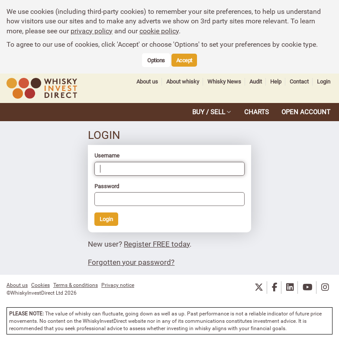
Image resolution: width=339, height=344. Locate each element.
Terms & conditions (75, 284)
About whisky (182, 81)
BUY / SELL (208, 111)
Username (106, 155)
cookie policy (159, 30)
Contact (299, 81)
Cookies (40, 284)
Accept (184, 60)
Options (156, 60)
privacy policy (92, 30)
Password (106, 186)
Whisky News (224, 81)
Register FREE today (157, 244)
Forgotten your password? (131, 262)
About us (147, 81)
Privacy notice (117, 284)
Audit (255, 81)
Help (275, 81)
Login (323, 81)
